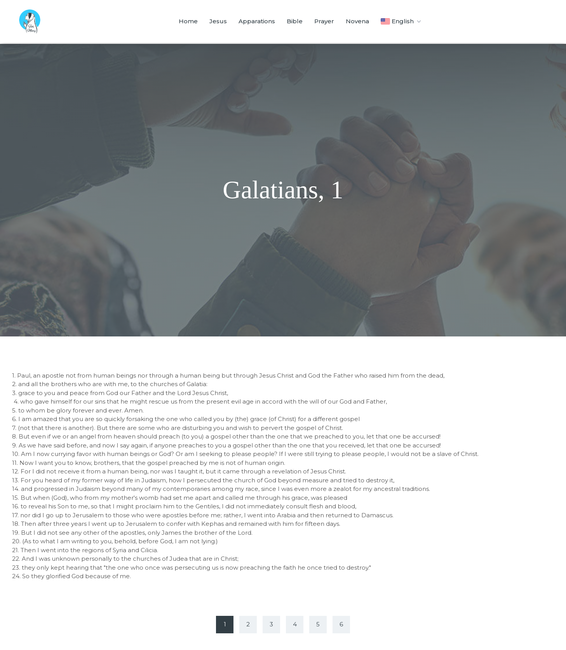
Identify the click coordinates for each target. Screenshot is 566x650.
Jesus (218, 21)
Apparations (257, 21)
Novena (357, 21)
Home (188, 21)
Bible (295, 21)
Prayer (324, 21)
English (401, 21)
